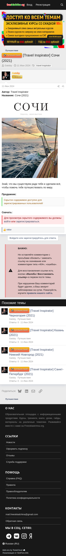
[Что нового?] (55, 5)
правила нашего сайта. (40, 293)
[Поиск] (62, 5)
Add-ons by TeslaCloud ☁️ (13, 550)
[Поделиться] (58, 86)
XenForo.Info (23, 553)
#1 (63, 86)
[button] (3, 5)
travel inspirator (43, 65)
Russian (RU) (10, 543)
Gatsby (8, 65)
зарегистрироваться (27, 221)
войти (7, 221)
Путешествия (24, 319)
